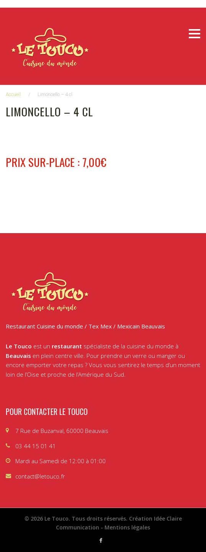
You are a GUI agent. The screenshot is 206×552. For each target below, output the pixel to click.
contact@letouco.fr (40, 476)
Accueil (13, 94)
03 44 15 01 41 (35, 446)
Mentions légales (127, 527)
